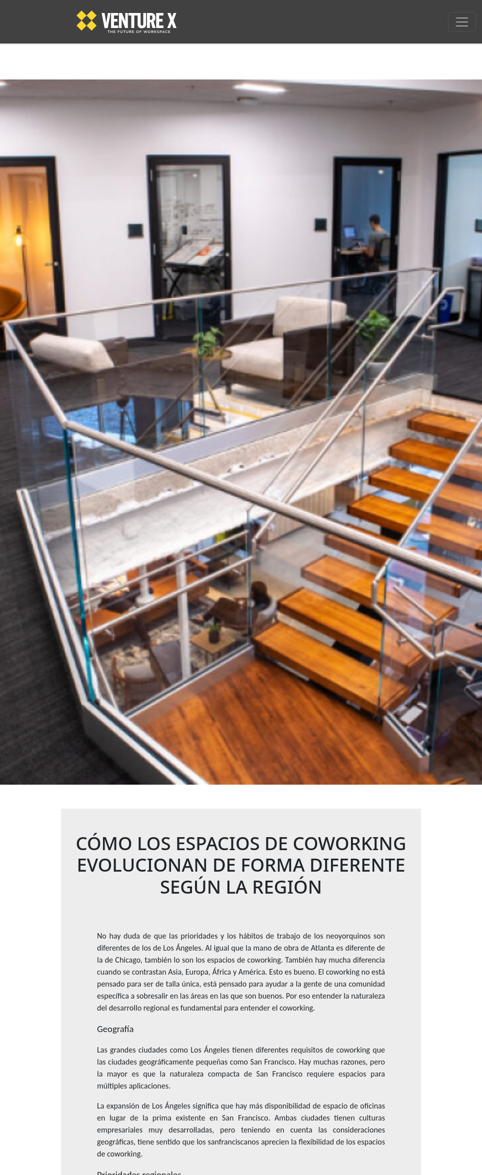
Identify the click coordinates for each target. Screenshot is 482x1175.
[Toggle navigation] (462, 22)
